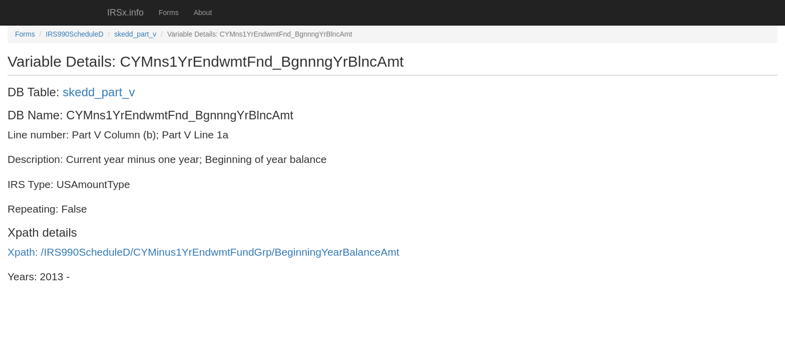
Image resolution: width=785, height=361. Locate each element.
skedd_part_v (135, 34)
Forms (169, 13)
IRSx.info (125, 13)
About (203, 13)
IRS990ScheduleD (74, 34)
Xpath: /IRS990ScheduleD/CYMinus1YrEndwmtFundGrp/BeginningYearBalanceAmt (204, 252)
